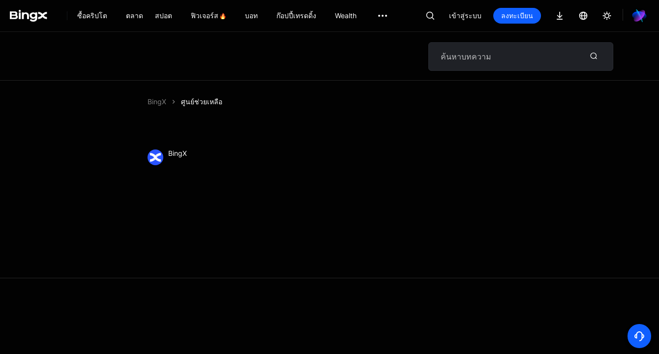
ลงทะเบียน (517, 15)
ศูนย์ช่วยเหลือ (201, 101)
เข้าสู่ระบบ (465, 15)
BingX (157, 101)
